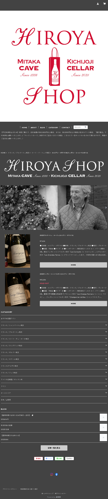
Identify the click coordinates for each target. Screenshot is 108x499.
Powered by (54, 497)
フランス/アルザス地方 (9, 366)
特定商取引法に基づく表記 (29, 489)
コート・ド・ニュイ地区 (41, 153)
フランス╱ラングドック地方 (11, 346)
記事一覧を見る (54, 448)
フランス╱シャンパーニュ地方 (12, 325)
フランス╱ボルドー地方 (10, 352)
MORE (73, 265)
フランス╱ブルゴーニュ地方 (18, 153)
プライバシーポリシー (10, 489)
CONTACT (66, 128)
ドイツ (3, 386)
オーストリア (6, 393)
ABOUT (34, 128)
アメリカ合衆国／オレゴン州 (11, 380)
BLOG (42, 128)
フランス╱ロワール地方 (10, 359)
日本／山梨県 (6, 400)
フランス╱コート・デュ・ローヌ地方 (15, 339)
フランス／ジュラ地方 (9, 373)
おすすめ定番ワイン (8, 319)
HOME (24, 128)
